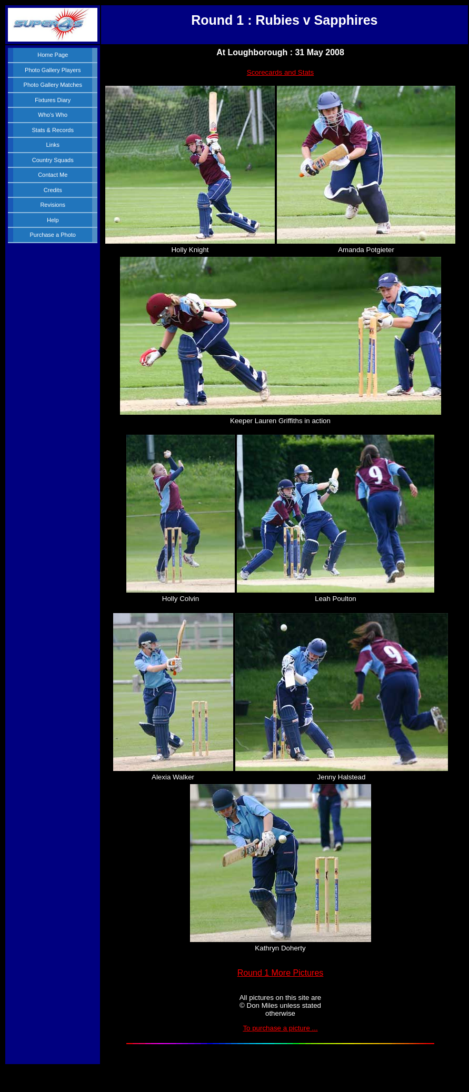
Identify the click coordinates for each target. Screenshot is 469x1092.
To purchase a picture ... (280, 1028)
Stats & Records (53, 130)
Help (53, 220)
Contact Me (52, 175)
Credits (53, 190)
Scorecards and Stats (280, 72)
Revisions (52, 205)
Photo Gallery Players (53, 70)
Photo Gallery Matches (53, 85)
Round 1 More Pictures (280, 972)
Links (52, 145)
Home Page (52, 55)
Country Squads (53, 160)
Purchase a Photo (53, 235)
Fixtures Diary (53, 100)
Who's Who (52, 115)
